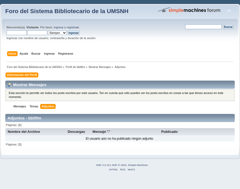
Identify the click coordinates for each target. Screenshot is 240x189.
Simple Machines (138, 165)
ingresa (58, 27)
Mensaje (101, 132)
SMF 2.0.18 (103, 165)
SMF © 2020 (119, 165)
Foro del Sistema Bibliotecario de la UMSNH (66, 11)
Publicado (169, 132)
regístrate (73, 27)
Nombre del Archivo (24, 132)
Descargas (76, 132)
